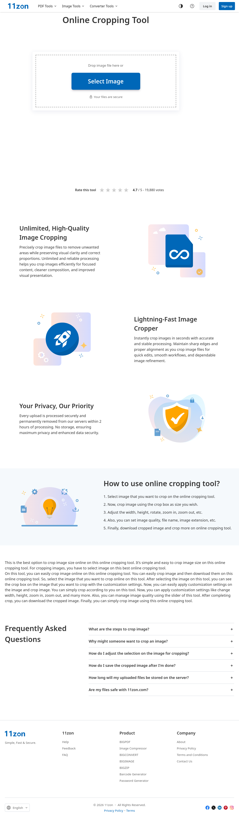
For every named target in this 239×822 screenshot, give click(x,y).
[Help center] (192, 6)
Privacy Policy (186, 748)
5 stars (126, 189)
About (181, 742)
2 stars (108, 189)
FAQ (65, 755)
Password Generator (134, 781)
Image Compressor (133, 748)
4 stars (120, 189)
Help (65, 742)
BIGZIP (125, 768)
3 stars (114, 189)
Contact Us (184, 761)
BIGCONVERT (129, 755)
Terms (130, 810)
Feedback (69, 748)
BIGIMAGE (127, 761)
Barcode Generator (133, 774)
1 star (102, 189)
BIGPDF (125, 742)
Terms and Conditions (192, 755)
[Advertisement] (105, 37)
